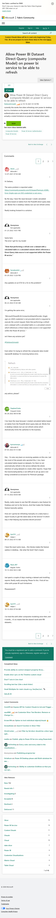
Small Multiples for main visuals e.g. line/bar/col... (23, 689)
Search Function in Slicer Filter (28, 726)
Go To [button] (45, 28)
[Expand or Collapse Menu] (3, 23)
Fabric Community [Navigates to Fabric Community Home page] (25, 17)
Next (52, 870)
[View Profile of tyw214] (13, 534)
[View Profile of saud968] (7, 712)
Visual (6, 840)
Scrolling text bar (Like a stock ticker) (18, 684)
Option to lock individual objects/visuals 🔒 (32, 720)
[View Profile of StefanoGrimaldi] (10, 104)
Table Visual (9, 865)
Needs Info (8, 788)
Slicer (6, 820)
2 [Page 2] (43, 161)
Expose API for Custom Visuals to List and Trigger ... (33, 707)
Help (37, 28)
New (14, 123)
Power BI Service (11, 134)
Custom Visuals (10, 830)
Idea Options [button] (45, 80)
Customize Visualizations (13, 855)
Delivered (8, 809)
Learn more (6, 11)
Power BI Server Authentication (32, 131)
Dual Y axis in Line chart (13, 679)
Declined (8, 804)
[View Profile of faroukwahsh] (15, 270)
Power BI (7, 850)
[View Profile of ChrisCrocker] (9, 731)
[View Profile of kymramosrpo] (15, 444)
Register (21, 28)
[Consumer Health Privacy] (28, 911)
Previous (41, 870)
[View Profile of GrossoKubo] (9, 726)
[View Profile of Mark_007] (13, 565)
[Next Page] (52, 161)
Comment (9, 657)
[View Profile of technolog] (12, 744)
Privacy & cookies (7, 897)
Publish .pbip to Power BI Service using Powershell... (32, 739)
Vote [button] (10, 90)
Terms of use (5, 900)
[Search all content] (37, 33)
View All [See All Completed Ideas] (8, 693)
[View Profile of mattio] (6, 739)
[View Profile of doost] (12, 168)
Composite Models (12, 131)
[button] (49, 177)
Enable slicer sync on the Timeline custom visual (22, 674)
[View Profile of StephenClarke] (15, 408)
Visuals (7, 835)
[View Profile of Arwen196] (8, 720)
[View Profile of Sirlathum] (8, 758)
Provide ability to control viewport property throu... (24, 670)
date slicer (8, 845)
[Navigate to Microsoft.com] (8, 17)
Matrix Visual (9, 860)
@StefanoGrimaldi (12, 342)
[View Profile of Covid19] (7, 707)
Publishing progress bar (26, 753)
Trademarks (5, 904)
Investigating (9, 793)
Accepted (8, 799)
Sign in (30, 28)
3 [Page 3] (48, 161)
